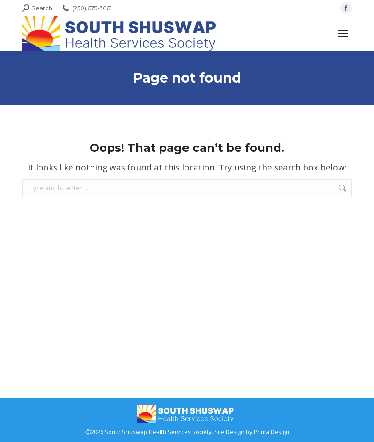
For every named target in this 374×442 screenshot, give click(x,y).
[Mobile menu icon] (343, 34)
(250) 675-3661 (86, 8)
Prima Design (271, 432)
